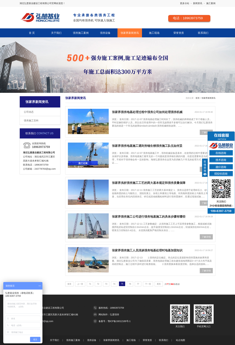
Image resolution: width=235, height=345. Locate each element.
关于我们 (56, 32)
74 (114, 284)
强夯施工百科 (31, 120)
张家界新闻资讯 (130, 32)
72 (98, 284)
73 (106, 284)
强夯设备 (105, 32)
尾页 (159, 284)
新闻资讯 (197, 3)
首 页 (32, 32)
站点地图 (180, 340)
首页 (197, 98)
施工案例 (210, 3)
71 (90, 284)
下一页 (148, 284)
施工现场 (154, 32)
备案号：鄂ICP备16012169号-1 (115, 321)
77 (138, 284)
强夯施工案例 (81, 32)
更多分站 (184, 3)
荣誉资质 (178, 32)
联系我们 (203, 32)
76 (130, 284)
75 (122, 284)
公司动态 (29, 111)
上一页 (80, 284)
